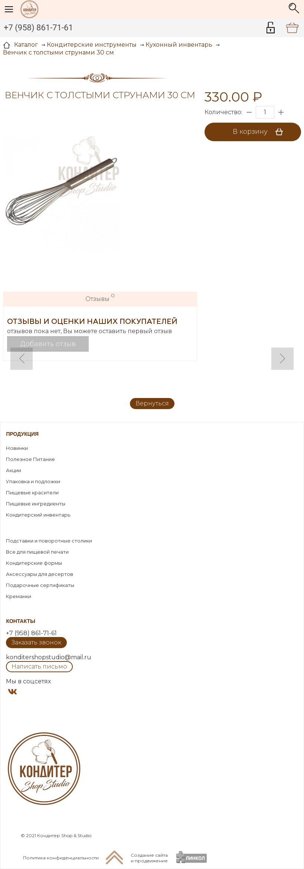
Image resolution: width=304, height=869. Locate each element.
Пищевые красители (32, 492)
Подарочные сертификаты (40, 585)
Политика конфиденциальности (61, 857)
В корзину (260, 132)
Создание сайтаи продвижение (149, 857)
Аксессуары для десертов (39, 574)
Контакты (20, 621)
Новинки (17, 448)
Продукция (22, 434)
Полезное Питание (30, 459)
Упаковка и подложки (33, 481)
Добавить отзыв (48, 344)
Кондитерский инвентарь (38, 515)
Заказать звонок (36, 642)
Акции (13, 470)
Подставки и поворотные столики (49, 541)
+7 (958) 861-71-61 (38, 27)
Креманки (18, 596)
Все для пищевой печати (37, 552)
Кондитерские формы (34, 563)
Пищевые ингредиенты (35, 504)
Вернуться (152, 403)
